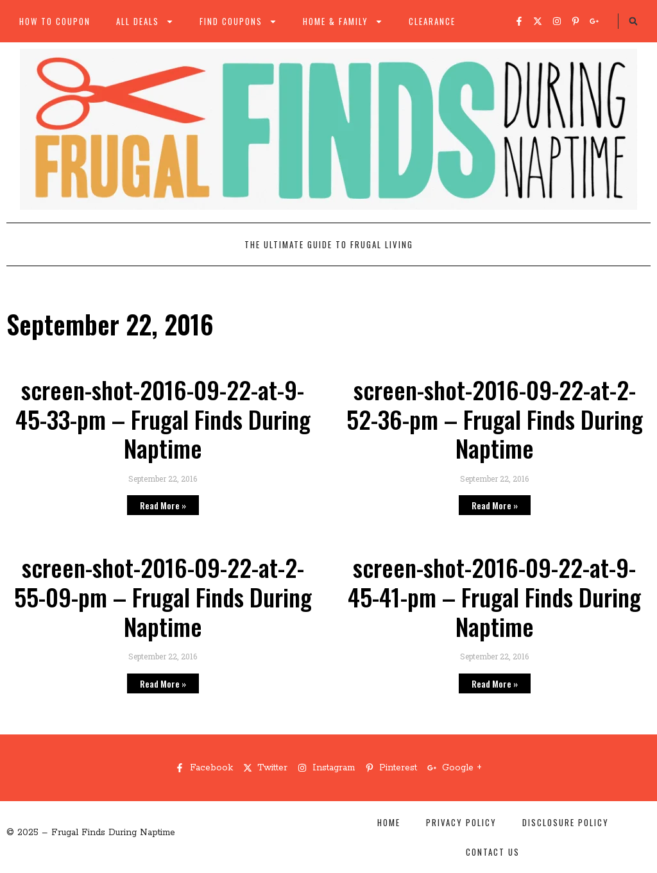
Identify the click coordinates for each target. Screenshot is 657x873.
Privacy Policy (461, 822)
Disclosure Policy (565, 822)
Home (388, 822)
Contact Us (493, 851)
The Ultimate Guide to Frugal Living (328, 244)
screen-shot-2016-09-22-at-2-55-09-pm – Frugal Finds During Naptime (163, 596)
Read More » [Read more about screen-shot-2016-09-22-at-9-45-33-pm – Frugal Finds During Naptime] (163, 505)
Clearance (432, 21)
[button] (633, 21)
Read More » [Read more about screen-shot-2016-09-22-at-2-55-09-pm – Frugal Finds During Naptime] (163, 683)
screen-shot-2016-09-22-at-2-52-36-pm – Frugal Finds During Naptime (494, 418)
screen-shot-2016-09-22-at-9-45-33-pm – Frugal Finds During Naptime (163, 418)
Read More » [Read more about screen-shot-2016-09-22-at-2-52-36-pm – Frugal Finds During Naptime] (495, 505)
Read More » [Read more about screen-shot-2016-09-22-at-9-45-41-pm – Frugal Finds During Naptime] (495, 683)
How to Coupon (54, 21)
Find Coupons (238, 21)
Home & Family (343, 21)
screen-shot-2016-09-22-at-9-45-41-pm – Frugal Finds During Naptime (494, 596)
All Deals (145, 21)
